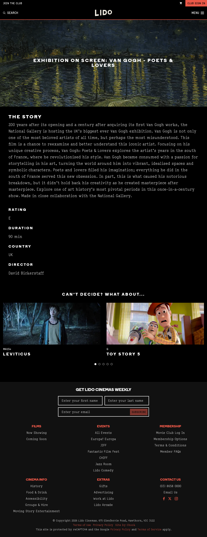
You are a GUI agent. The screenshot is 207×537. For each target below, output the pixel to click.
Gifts (103, 486)
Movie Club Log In (170, 433)
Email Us (170, 492)
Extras (103, 479)
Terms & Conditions (170, 445)
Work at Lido (103, 498)
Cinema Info (36, 479)
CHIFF (103, 458)
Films (36, 426)
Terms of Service (149, 529)
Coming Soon (36, 439)
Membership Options (170, 439)
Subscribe (139, 412)
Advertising (103, 492)
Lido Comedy (103, 470)
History (36, 486)
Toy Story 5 (124, 354)
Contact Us (170, 479)
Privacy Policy (103, 524)
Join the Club (12, 3)
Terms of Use (82, 524)
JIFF (103, 445)
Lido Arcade (103, 505)
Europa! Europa (103, 439)
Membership (170, 426)
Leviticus (17, 354)
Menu (197, 13)
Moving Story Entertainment (36, 511)
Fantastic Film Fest (103, 451)
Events (103, 426)
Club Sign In (196, 3)
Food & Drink (36, 492)
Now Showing (36, 433)
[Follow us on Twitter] (169, 499)
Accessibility (37, 498)
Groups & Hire (36, 505)
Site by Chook (125, 524)
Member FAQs (170, 451)
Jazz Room (103, 464)
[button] (95, 364)
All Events (103, 433)
